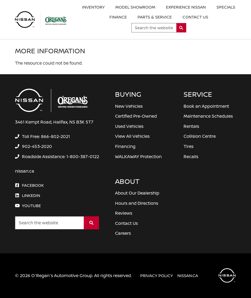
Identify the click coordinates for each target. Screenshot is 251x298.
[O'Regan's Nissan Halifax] (40, 19)
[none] (42, 136)
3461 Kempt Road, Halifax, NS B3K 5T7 (54, 122)
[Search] (181, 27)
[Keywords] (154, 27)
